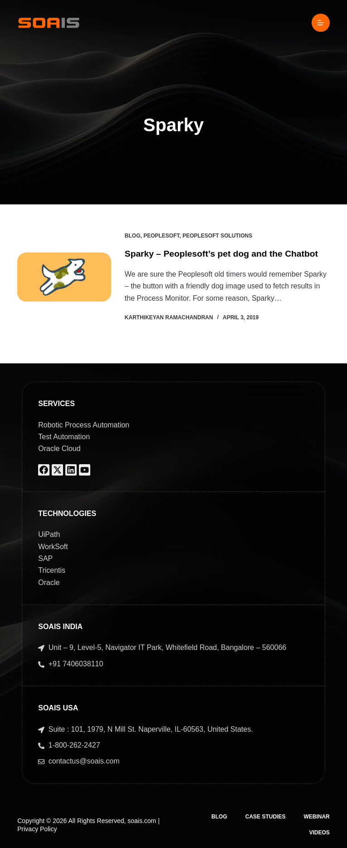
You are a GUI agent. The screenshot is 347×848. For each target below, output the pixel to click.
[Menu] (321, 23)
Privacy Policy (37, 829)
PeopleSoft (161, 236)
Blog (133, 236)
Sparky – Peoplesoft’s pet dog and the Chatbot (225, 253)
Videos (319, 832)
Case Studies (265, 816)
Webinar (316, 816)
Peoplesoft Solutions (217, 236)
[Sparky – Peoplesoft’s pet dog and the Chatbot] (64, 277)
